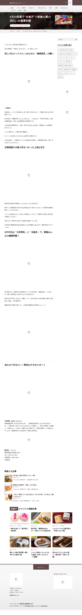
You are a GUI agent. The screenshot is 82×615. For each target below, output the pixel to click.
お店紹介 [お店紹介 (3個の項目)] (68, 56)
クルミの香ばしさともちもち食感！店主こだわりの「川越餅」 (40, 559)
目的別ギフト (33, 8)
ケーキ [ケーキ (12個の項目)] (74, 56)
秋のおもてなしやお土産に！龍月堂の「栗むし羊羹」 (61, 559)
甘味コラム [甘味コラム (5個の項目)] (61, 75)
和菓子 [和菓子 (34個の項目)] (69, 64)
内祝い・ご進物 (23, 12)
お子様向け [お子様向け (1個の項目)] (61, 56)
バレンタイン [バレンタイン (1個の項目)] (70, 60)
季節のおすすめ (44, 8)
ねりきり (13, 12)
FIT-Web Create (29, 611)
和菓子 (59, 8)
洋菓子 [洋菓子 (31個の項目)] (60, 71)
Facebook (13, 452)
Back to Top (41, 572)
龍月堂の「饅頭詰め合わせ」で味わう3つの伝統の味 (40, 533)
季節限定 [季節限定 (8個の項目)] (60, 67)
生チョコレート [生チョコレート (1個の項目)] (70, 75)
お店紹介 (12, 8)
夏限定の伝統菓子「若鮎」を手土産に (25, 487)
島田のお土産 (67, 8)
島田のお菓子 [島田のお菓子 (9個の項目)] (68, 67)
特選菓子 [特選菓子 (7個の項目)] (74, 71)
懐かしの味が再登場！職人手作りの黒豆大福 (19, 558)
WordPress (45, 611)
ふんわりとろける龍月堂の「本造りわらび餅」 (62, 532)
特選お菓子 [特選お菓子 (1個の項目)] (67, 71)
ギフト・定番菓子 (22, 8)
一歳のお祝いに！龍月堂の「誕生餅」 (19, 532)
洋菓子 (53, 8)
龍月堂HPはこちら (14, 600)
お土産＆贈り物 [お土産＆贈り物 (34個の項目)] (62, 52)
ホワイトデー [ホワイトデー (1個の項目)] (61, 64)
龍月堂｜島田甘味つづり (26, 609)
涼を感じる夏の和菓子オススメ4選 (24, 478)
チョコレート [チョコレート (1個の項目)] (61, 60)
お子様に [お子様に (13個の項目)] (71, 52)
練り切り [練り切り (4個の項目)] (60, 79)
